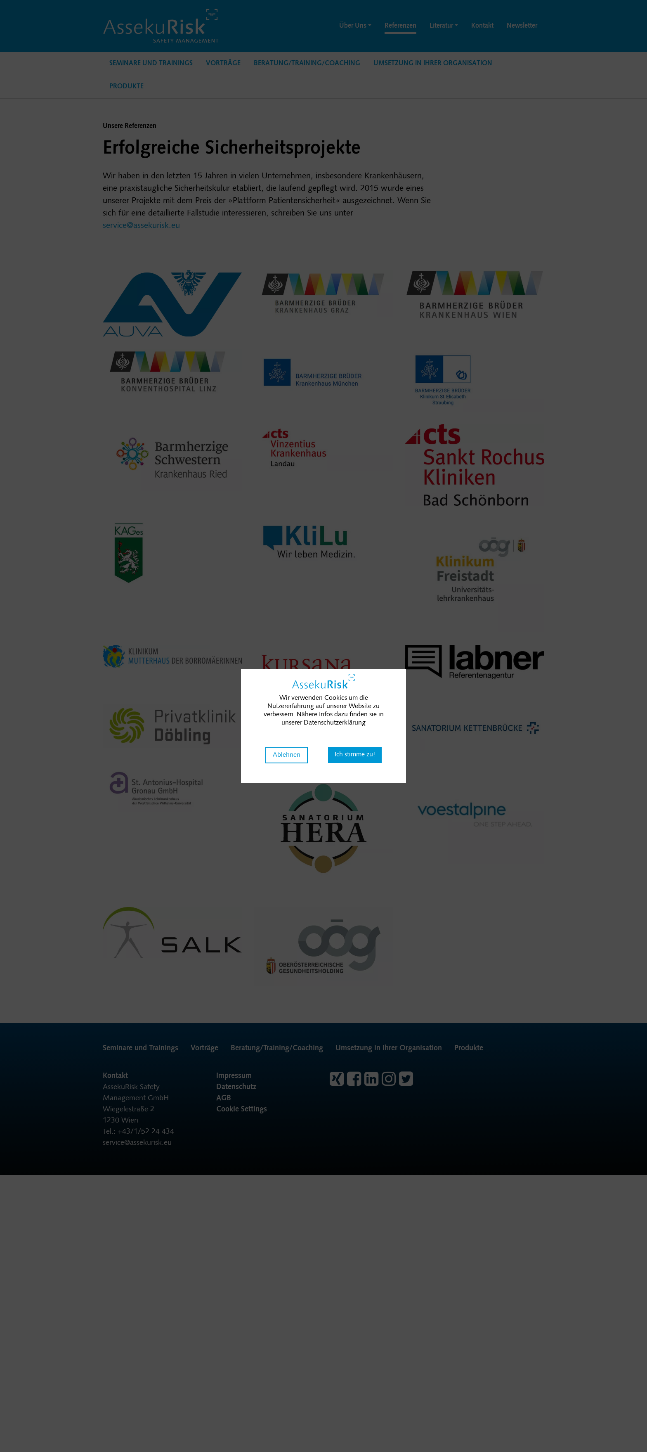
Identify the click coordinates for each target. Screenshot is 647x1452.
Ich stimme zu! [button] (355, 754)
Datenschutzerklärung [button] (335, 723)
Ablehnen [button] (286, 755)
